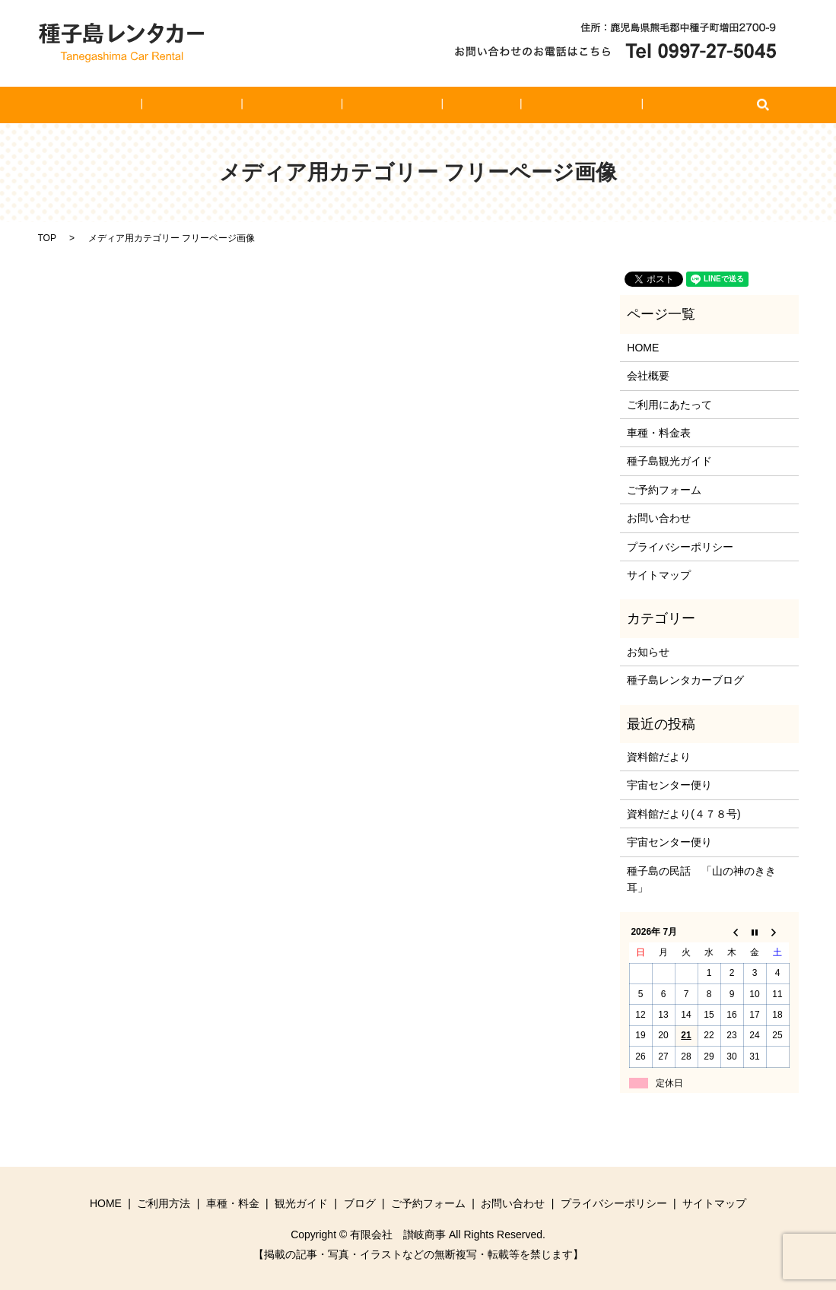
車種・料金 (312, 105)
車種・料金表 (659, 433)
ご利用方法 (232, 105)
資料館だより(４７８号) (683, 814)
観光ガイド (391, 105)
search (688, 105)
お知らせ (648, 652)
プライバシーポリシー (680, 547)
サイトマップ (659, 575)
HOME (165, 105)
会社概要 (648, 376)
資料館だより (659, 757)
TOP (47, 238)
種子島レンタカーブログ (685, 680)
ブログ (459, 105)
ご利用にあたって (669, 405)
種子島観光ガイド (669, 461)
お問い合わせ (632, 105)
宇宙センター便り (669, 785)
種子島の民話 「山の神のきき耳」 (701, 879)
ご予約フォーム (538, 105)
